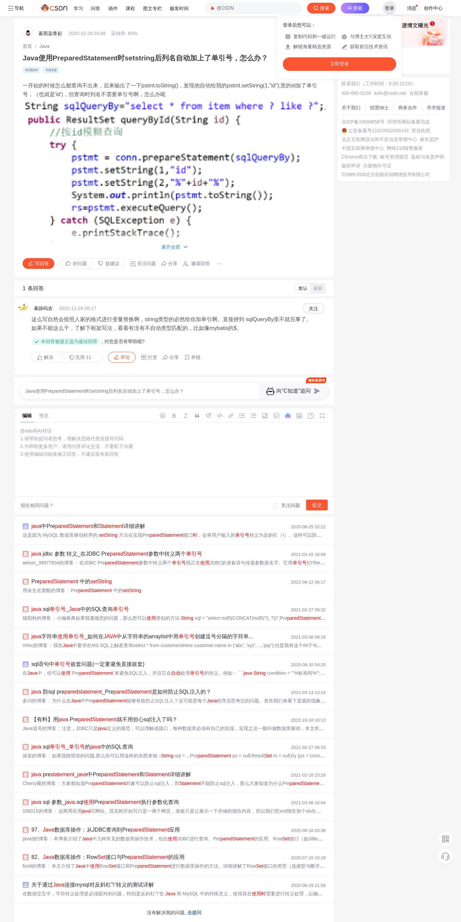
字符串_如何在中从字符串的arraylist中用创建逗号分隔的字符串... (142, 636)
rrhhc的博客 (35, 645)
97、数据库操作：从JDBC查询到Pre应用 (105, 830)
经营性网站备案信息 (408, 121)
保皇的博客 (34, 755)
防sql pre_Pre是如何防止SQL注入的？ (121, 692)
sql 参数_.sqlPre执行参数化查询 (105, 802)
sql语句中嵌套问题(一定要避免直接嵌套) (87, 664)
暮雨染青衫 (50, 33)
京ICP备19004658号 (363, 121)
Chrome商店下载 (359, 157)
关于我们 (351, 107)
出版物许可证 (377, 165)
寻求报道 (436, 107)
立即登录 (339, 63)
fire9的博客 (34, 866)
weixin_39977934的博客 (48, 562)
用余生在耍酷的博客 (44, 590)
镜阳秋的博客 (37, 618)
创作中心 (433, 8)
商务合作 (407, 107)
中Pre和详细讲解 (88, 526)
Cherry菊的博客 (39, 783)
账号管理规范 (394, 157)
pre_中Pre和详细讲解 (111, 774)
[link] (27, 46)
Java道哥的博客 (39, 728)
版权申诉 (351, 165)
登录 (389, 8)
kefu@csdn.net (390, 93)
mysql (51, 69)
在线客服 (418, 93)
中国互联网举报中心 (363, 148)
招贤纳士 (379, 107)
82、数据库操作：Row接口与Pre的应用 (108, 857)
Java (44, 46)
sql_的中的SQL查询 (82, 747)
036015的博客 (38, 811)
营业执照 (420, 130)
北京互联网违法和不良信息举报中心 (379, 139)
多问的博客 (34, 700)
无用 (80, 357)
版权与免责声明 (427, 157)
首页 (27, 46)
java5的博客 (35, 838)
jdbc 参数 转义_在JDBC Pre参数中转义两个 (116, 554)
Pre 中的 (71, 581)
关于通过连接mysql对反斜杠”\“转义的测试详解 (92, 885)
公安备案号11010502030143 (378, 130)
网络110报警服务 (405, 148)
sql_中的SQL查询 (80, 609)
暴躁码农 (43, 308)
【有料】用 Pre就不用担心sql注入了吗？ (104, 719)
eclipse (31, 69)
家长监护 (429, 139)
